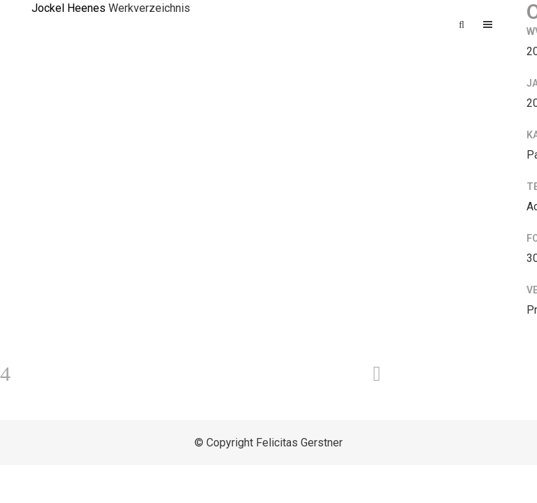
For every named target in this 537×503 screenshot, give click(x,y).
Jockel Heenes (68, 8)
